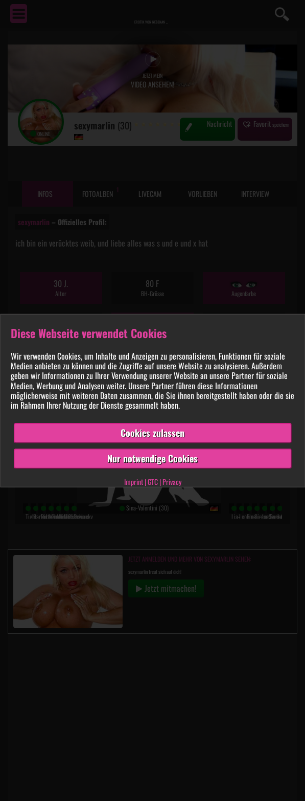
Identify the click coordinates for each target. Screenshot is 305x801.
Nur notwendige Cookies (152, 458)
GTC (153, 481)
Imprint (133, 481)
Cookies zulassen (152, 432)
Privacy (171, 481)
